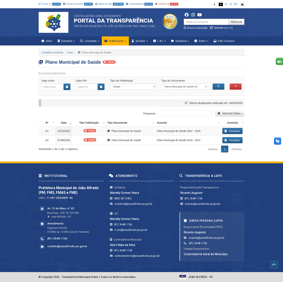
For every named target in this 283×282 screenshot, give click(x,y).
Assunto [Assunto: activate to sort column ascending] (162, 122)
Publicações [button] (115, 41)
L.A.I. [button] (159, 41)
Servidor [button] (140, 41)
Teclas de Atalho (78, 4)
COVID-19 (166, 4)
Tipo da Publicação (121, 80)
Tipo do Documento (173, 80)
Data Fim (81, 80)
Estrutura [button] (66, 41)
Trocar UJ (50, 4)
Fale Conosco (224, 41)
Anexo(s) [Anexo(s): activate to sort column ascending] (232, 122)
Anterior (213, 149)
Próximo (236, 149)
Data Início (48, 80)
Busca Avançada (195, 27)
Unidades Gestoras (52, 52)
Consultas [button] (89, 41)
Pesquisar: (177, 113)
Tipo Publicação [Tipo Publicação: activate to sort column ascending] (89, 122)
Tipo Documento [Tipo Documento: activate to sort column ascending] (117, 122)
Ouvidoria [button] (180, 41)
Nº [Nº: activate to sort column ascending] (46, 122)
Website (221, 27)
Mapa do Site (109, 4)
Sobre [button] (201, 41)
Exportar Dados (230, 113)
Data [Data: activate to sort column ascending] (63, 122)
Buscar (236, 21)
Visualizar (232, 131)
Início (46, 41)
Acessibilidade (139, 4)
